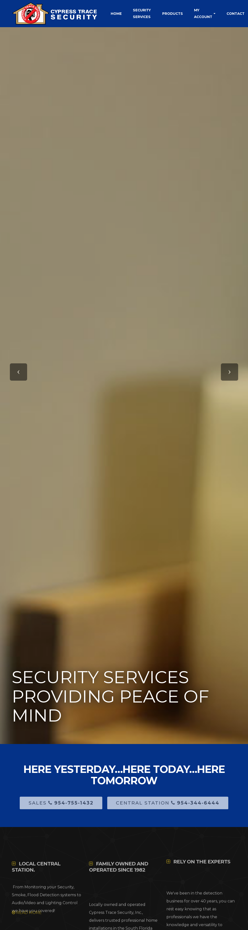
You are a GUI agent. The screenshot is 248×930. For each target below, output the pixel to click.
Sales (61, 806)
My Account (203, 13)
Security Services (142, 13)
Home (116, 14)
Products (172, 14)
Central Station (167, 806)
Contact (236, 14)
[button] (18, 372)
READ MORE (27, 912)
